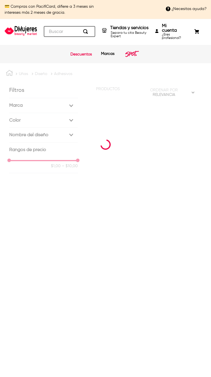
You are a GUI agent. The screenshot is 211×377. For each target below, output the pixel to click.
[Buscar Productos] (86, 31)
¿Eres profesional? (171, 31)
